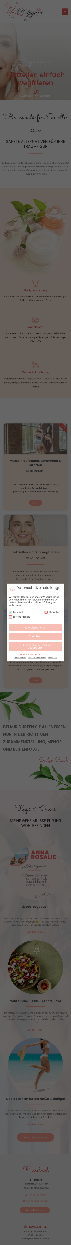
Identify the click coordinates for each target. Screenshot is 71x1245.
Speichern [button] (35, 636)
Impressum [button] (52, 658)
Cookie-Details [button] (20, 658)
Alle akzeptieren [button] (35, 627)
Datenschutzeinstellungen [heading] (38, 590)
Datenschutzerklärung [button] (37, 658)
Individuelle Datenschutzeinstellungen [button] (35, 654)
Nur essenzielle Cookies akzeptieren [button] (35, 646)
